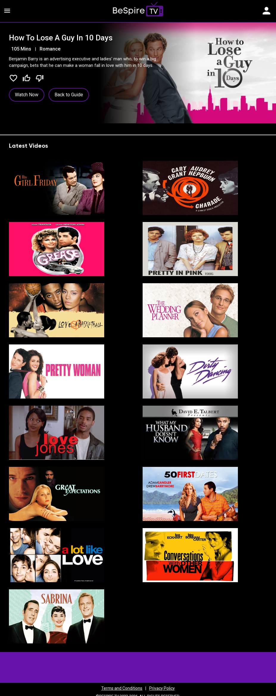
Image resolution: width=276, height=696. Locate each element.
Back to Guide (68, 94)
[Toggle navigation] (266, 11)
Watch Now (26, 94)
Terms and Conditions (121, 688)
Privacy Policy (162, 688)
